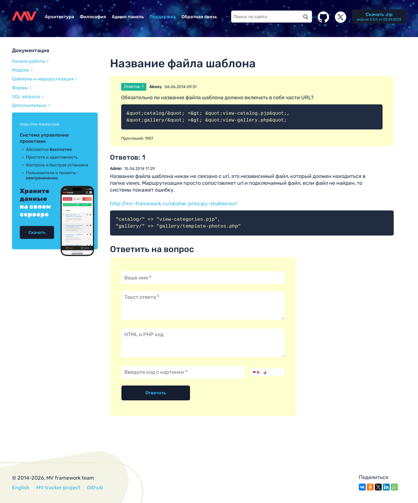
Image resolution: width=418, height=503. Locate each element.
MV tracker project (58, 487)
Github (95, 487)
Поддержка (162, 16)
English (20, 487)
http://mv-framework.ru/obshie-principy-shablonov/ (173, 203)
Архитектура (59, 16)
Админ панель (128, 16)
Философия (93, 16)
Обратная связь (199, 16)
